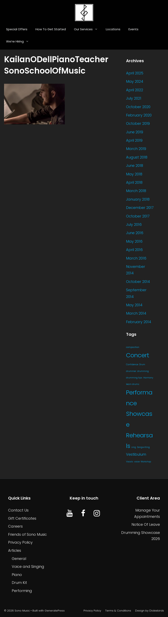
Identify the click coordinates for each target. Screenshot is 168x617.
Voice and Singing (28, 566)
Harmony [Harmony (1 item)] (148, 377)
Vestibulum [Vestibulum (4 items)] (136, 454)
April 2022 (134, 89)
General (19, 558)
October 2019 (138, 123)
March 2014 (136, 313)
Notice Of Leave (146, 524)
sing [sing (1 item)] (133, 447)
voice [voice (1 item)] (137, 461)
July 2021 (133, 98)
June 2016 (134, 232)
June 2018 (134, 165)
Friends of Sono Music (27, 534)
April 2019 (134, 140)
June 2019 (134, 132)
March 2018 (136, 190)
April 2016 (134, 249)
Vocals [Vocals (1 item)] (129, 461)
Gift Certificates (22, 518)
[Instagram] (97, 513)
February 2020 (139, 115)
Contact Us (18, 510)
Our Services (88, 29)
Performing (22, 590)
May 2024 (134, 81)
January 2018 (138, 199)
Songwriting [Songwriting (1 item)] (143, 447)
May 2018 (134, 174)
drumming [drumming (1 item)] (143, 371)
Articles (14, 550)
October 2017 (138, 216)
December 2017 (140, 207)
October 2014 (138, 281)
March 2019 (136, 148)
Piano (17, 574)
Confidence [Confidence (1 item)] (132, 364)
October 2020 (138, 106)
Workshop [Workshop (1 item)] (146, 461)
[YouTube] (70, 513)
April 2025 (134, 73)
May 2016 (134, 241)
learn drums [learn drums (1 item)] (132, 384)
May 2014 (134, 304)
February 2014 (138, 321)
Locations (113, 29)
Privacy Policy (20, 542)
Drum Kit (19, 582)
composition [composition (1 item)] (132, 347)
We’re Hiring (19, 41)
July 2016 (134, 224)
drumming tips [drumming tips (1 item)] (134, 377)
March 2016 (136, 258)
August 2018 (136, 157)
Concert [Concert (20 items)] (137, 355)
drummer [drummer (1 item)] (131, 371)
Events (133, 29)
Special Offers (16, 29)
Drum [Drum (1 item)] (142, 364)
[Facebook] (83, 513)
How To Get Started (50, 29)
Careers (15, 526)
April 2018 (134, 182)
